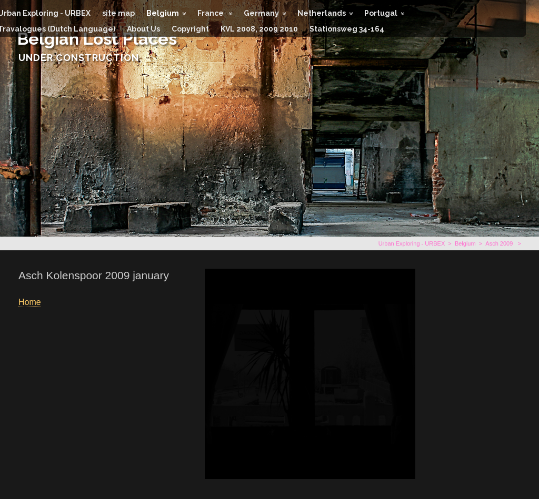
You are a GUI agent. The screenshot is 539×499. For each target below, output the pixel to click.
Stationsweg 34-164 (347, 29)
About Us (143, 29)
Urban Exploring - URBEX (411, 243)
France (211, 13)
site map (118, 13)
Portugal (380, 13)
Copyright (190, 29)
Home (29, 302)
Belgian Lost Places (97, 38)
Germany (261, 13)
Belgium (162, 13)
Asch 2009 (499, 243)
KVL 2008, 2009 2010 (259, 29)
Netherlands (321, 13)
